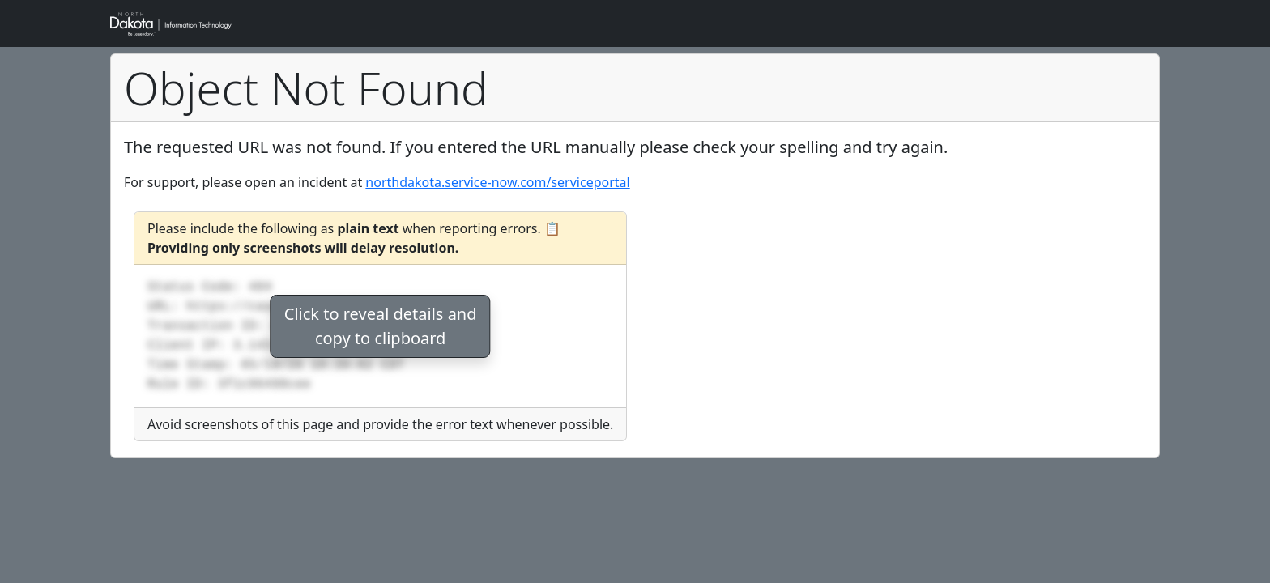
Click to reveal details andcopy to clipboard (380, 326)
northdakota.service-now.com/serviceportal (497, 182)
